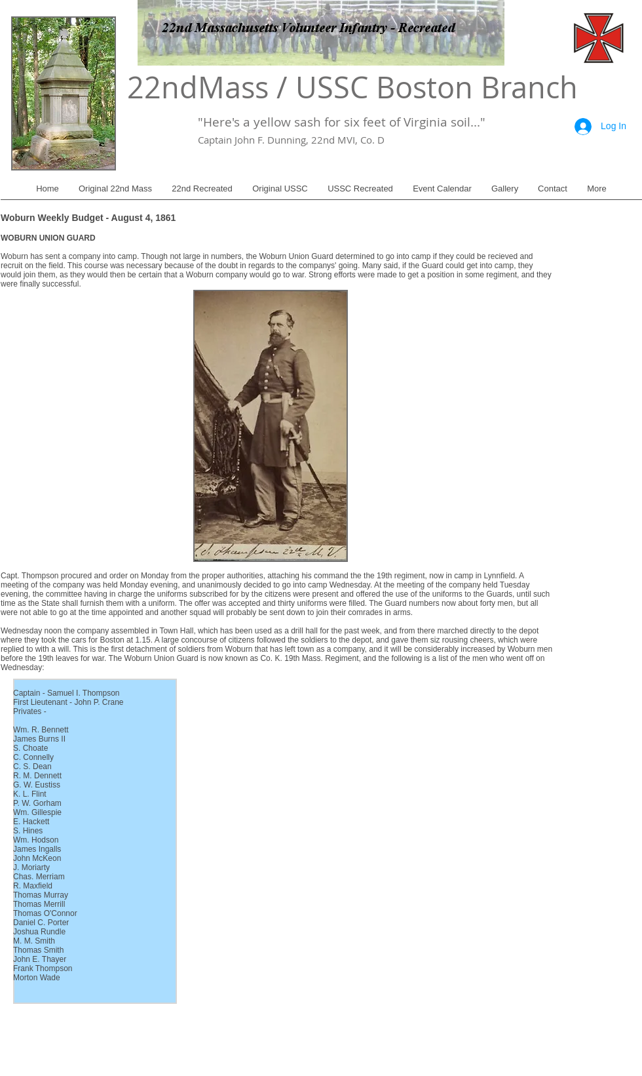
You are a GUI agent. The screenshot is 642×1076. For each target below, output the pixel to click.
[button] (115, 193)
